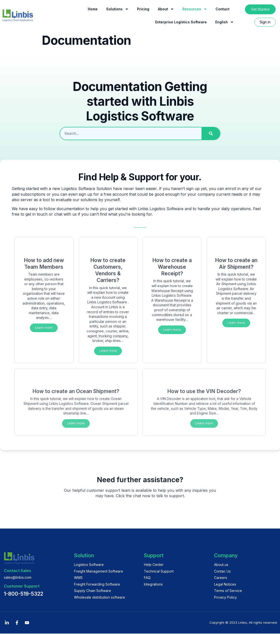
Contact (222, 9)
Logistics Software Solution (86, 188)
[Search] (211, 133)
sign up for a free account (103, 194)
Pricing (143, 9)
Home (93, 9)
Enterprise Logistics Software (181, 22)
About (166, 9)
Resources (194, 9)
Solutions (117, 9)
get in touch (36, 214)
